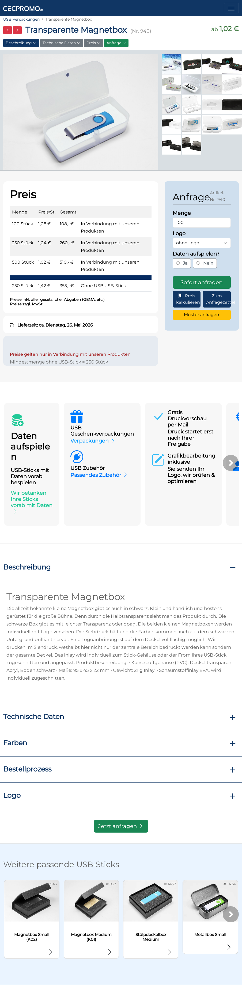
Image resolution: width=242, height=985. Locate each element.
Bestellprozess (27, 769)
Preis (93, 42)
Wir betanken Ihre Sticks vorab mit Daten (31, 499)
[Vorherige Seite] (7, 30)
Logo (12, 795)
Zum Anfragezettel (218, 299)
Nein (204, 263)
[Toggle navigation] (231, 8)
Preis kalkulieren (188, 299)
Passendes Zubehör (95, 475)
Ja (181, 263)
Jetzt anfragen (121, 826)
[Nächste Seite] (17, 30)
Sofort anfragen (201, 282)
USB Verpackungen (21, 19)
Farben (15, 743)
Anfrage (116, 42)
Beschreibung (21, 42)
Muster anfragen (201, 314)
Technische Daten (62, 42)
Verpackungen (89, 440)
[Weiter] (231, 463)
